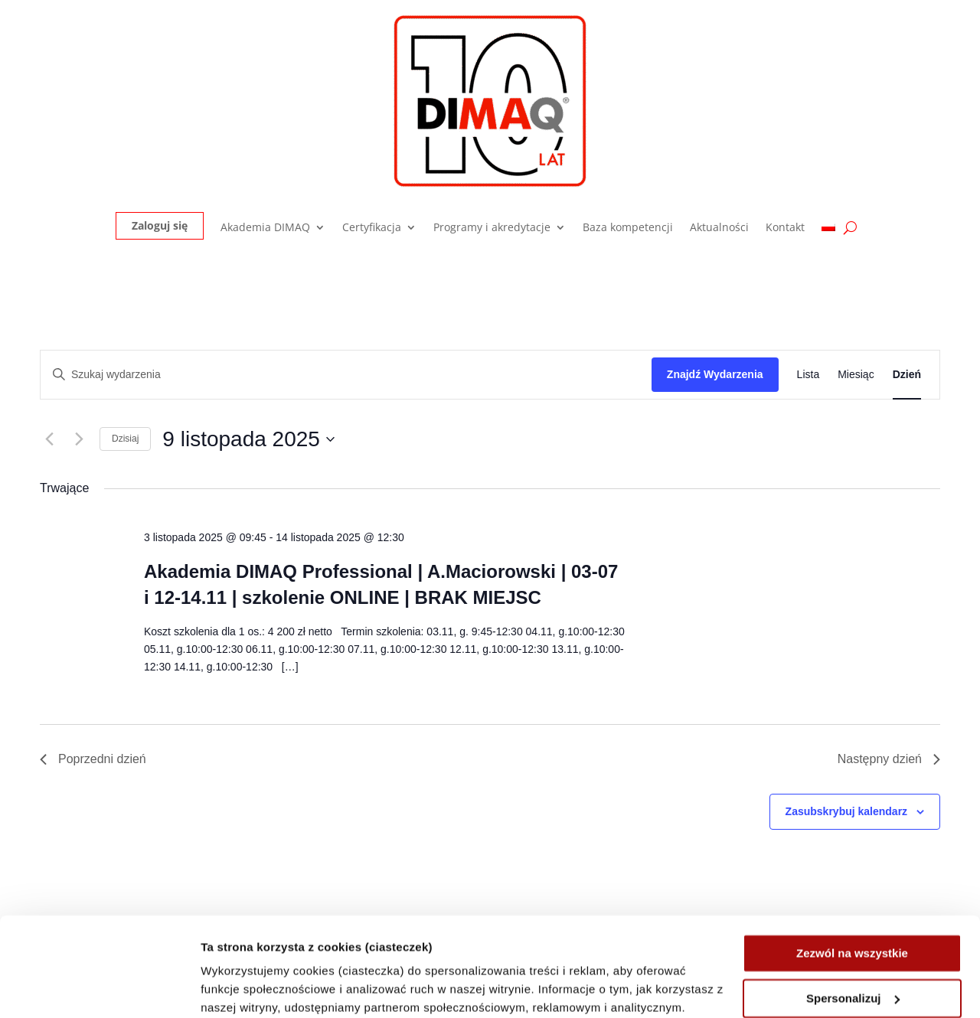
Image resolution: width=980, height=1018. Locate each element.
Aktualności (719, 228)
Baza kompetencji (628, 228)
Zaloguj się (160, 225)
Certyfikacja (371, 228)
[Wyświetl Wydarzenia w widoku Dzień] (907, 375)
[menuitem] (828, 231)
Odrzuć (852, 944)
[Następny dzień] (79, 439)
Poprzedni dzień (93, 758)
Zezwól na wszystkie (852, 854)
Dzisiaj (125, 438)
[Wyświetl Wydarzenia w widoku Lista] (808, 375)
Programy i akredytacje (491, 228)
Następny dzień (889, 758)
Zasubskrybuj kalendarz (847, 811)
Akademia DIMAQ (265, 228)
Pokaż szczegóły (246, 987)
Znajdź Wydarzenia (715, 374)
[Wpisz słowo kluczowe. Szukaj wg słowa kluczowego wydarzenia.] (346, 375)
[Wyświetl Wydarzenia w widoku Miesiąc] (856, 375)
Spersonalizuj (853, 898)
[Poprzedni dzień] (49, 439)
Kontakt (785, 228)
